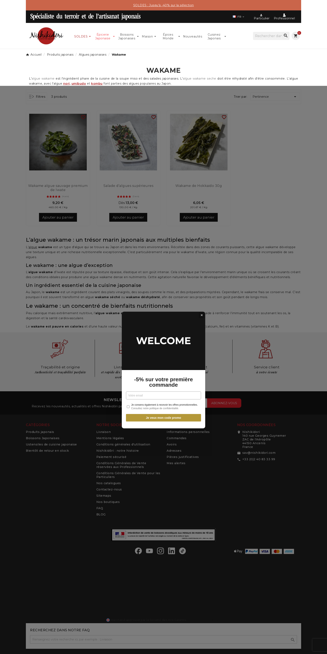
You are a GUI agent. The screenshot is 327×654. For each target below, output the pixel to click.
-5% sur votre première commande (163, 339)
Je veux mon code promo (163, 374)
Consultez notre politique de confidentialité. (155, 365)
